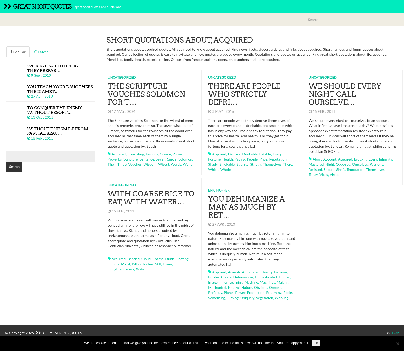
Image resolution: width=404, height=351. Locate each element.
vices (323, 174)
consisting (136, 154)
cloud (146, 259)
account (329, 159)
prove (177, 154)
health (227, 159)
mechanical (217, 287)
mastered (316, 164)
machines (267, 282)
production (256, 292)
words (176, 164)
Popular (18, 52)
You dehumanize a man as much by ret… (246, 207)
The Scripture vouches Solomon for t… (146, 94)
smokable (227, 164)
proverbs (115, 159)
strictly (255, 164)
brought (360, 159)
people (252, 159)
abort (317, 159)
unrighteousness (121, 269)
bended (134, 259)
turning (233, 298)
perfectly (215, 292)
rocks (288, 292)
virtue (334, 174)
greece (165, 154)
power (240, 292)
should (329, 169)
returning (274, 292)
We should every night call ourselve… (345, 94)
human (284, 277)
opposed (343, 164)
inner (224, 282)
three (122, 164)
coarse (158, 259)
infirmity (385, 159)
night (329, 164)
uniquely (247, 298)
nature (246, 287)
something (216, 298)
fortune (214, 159)
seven (160, 159)
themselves (272, 164)
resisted (315, 169)
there (287, 164)
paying (240, 159)
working (281, 298)
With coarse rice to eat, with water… (151, 197)
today (313, 174)
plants (228, 292)
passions (376, 164)
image (213, 282)
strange (243, 164)
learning (236, 282)
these (167, 264)
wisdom (149, 164)
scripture (130, 159)
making (282, 282)
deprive (234, 154)
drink (169, 259)
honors (113, 264)
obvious (260, 287)
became (280, 272)
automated (251, 272)
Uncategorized (122, 77)
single (172, 159)
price (263, 159)
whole (225, 169)
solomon (185, 159)
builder (213, 277)
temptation (355, 169)
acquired (119, 154)
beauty (267, 272)
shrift (340, 169)
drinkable (249, 154)
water (141, 269)
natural (234, 287)
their (112, 164)
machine (251, 282)
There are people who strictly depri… (244, 94)
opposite (276, 287)
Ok (316, 343)
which (213, 169)
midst (125, 264)
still (158, 264)
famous (152, 154)
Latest (41, 52)
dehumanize (243, 277)
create (226, 277)
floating (182, 259)
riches (148, 264)
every (277, 154)
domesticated (266, 277)
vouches (134, 164)
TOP (393, 333)
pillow (136, 264)
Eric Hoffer (219, 190)
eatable (265, 154)
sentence (146, 159)
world (188, 164)
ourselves (360, 164)
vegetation (264, 298)
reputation (278, 159)
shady (213, 164)
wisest (163, 164)
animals (234, 272)
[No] (397, 343)
